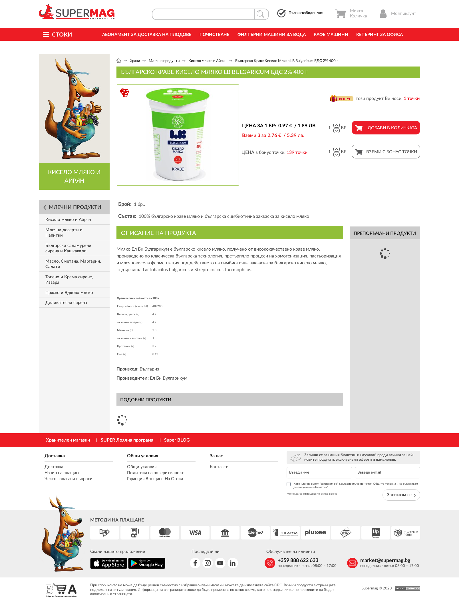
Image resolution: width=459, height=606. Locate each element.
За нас (216, 456)
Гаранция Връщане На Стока (155, 479)
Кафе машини (331, 35)
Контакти (219, 467)
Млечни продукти (164, 61)
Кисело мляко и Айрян (207, 61)
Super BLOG (177, 440)
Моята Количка (351, 14)
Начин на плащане (62, 473)
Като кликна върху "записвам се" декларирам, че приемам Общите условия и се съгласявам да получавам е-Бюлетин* (352, 485)
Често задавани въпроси (68, 479)
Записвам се (401, 495)
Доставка (55, 456)
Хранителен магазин (68, 440)
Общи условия (142, 456)
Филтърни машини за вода (271, 35)
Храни (135, 61)
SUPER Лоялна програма (127, 440)
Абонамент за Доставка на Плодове (147, 35)
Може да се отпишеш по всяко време (312, 493)
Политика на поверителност (155, 473)
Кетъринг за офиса (379, 35)
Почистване (215, 35)
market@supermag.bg (385, 560)
